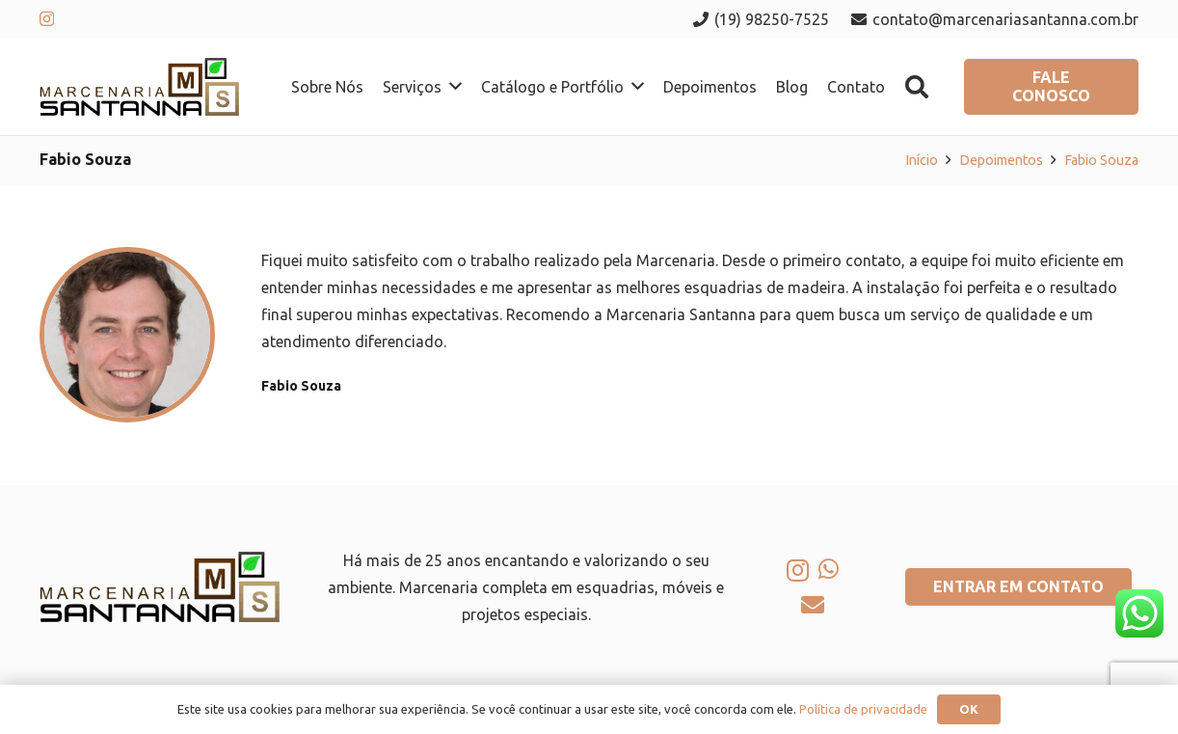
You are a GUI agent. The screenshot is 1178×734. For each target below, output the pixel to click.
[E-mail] (812, 604)
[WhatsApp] (828, 569)
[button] (917, 87)
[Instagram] (47, 19)
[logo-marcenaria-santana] (139, 87)
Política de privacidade (863, 709)
